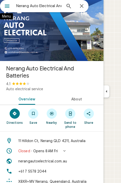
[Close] (82, 6)
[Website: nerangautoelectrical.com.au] (51, 161)
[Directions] (15, 116)
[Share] (88, 116)
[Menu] (7, 6)
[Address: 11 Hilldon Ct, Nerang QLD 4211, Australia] (51, 141)
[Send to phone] (70, 118)
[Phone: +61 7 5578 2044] (51, 171)
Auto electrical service (24, 89)
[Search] (69, 6)
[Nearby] (52, 116)
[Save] (33, 116)
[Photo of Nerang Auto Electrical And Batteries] (51, 30)
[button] (51, 151)
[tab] (26, 99)
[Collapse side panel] (106, 91)
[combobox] (39, 6)
